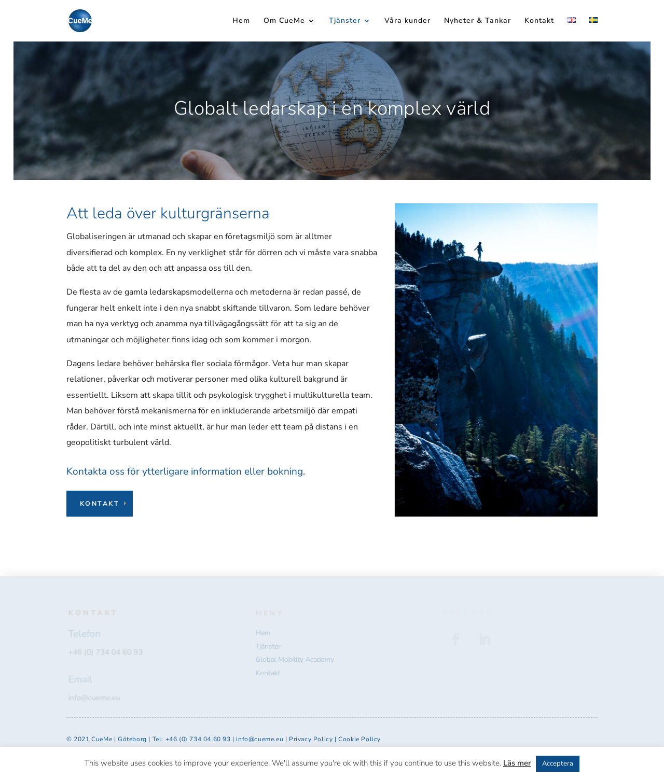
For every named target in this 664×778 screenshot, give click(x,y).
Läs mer (517, 763)
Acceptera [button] (557, 763)
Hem (241, 21)
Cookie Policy (359, 739)
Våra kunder (407, 21)
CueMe (101, 739)
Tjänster (345, 21)
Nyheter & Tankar (477, 21)
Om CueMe (284, 21)
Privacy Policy (312, 739)
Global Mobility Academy (295, 659)
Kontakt (539, 21)
